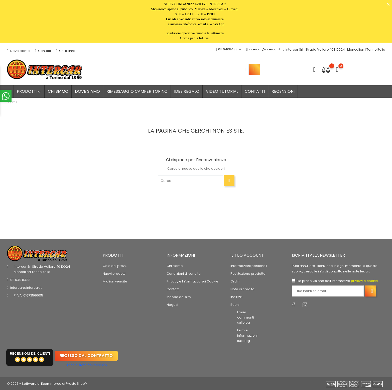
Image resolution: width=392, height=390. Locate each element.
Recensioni (283, 91)
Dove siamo (18, 50)
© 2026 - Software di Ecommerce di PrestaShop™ (47, 383)
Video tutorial (222, 91)
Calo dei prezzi (115, 265)
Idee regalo (186, 91)
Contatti (43, 50)
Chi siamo (65, 50)
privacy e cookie (364, 280)
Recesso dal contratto (86, 355)
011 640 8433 (20, 279)
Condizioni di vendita (184, 273)
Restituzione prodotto (248, 273)
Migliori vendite (115, 281)
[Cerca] (190, 180)
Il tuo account (247, 255)
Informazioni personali (248, 265)
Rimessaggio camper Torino (137, 91)
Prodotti (29, 91)
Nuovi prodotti (114, 273)
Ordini (235, 281)
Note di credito (242, 289)
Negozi (172, 304)
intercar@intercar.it (263, 49)
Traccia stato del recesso (86, 365)
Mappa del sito (179, 297)
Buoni (234, 304)
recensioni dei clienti (30, 353)
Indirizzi (236, 297)
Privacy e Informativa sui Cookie (192, 281)
